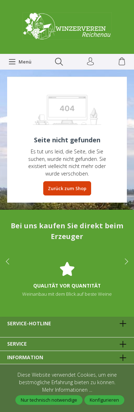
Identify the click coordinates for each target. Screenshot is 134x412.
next (125, 261)
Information (25, 357)
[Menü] (20, 62)
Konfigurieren (104, 400)
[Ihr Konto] (90, 61)
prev (9, 261)
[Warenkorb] (122, 61)
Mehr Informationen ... (67, 389)
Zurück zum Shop (67, 188)
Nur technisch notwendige (49, 400)
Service (17, 343)
